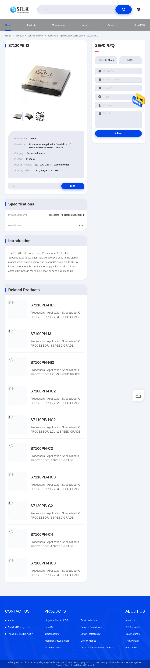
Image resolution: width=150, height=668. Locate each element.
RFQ (72, 186)
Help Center (131, 647)
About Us (87, 25)
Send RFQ (139, 25)
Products (31, 25)
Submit (118, 133)
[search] (123, 9)
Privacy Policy (132, 640)
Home (8, 25)
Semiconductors (35, 35)
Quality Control (132, 634)
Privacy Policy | (15, 662)
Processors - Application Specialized (65, 35)
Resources (113, 25)
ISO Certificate (132, 627)
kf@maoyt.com (18, 627)
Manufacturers (59, 25)
